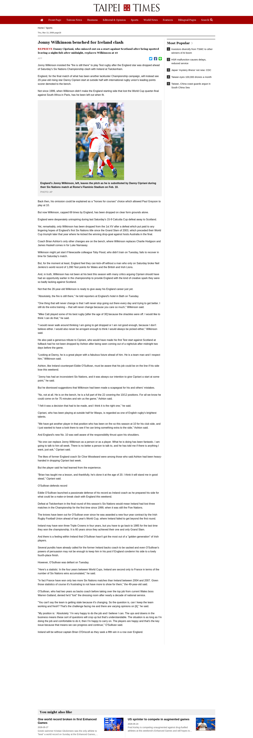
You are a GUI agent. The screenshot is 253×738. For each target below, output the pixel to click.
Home (41, 28)
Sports (49, 28)
